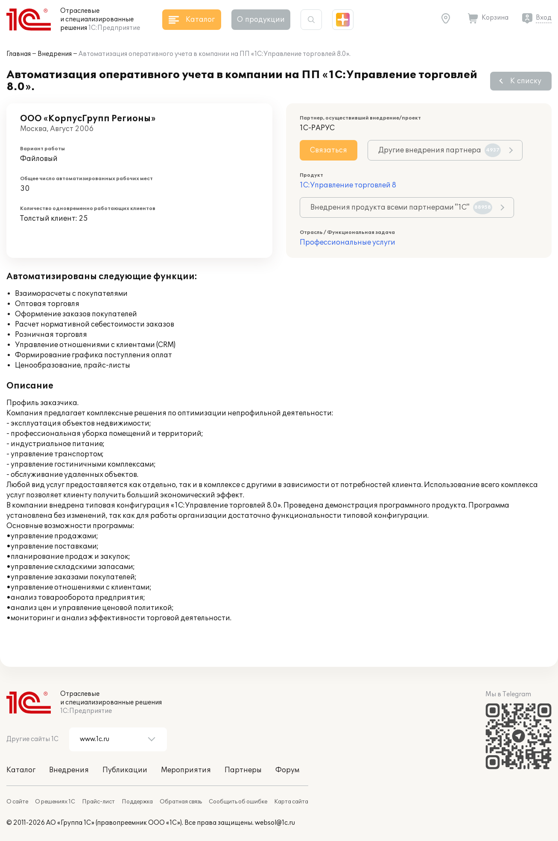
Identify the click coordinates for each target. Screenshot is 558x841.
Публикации (124, 770)
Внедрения (55, 54)
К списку (525, 81)
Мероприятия (186, 770)
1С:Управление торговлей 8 (348, 185)
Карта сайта (291, 801)
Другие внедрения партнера (439, 150)
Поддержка (137, 801)
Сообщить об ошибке (238, 801)
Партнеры (243, 770)
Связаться (328, 150)
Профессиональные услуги (347, 242)
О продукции (261, 19)
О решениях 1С (55, 801)
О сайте (17, 801)
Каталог (20, 770)
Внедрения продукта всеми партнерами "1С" (401, 207)
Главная (18, 54)
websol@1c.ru (275, 822)
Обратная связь (181, 801)
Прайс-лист (98, 801)
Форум (287, 770)
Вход (544, 17)
